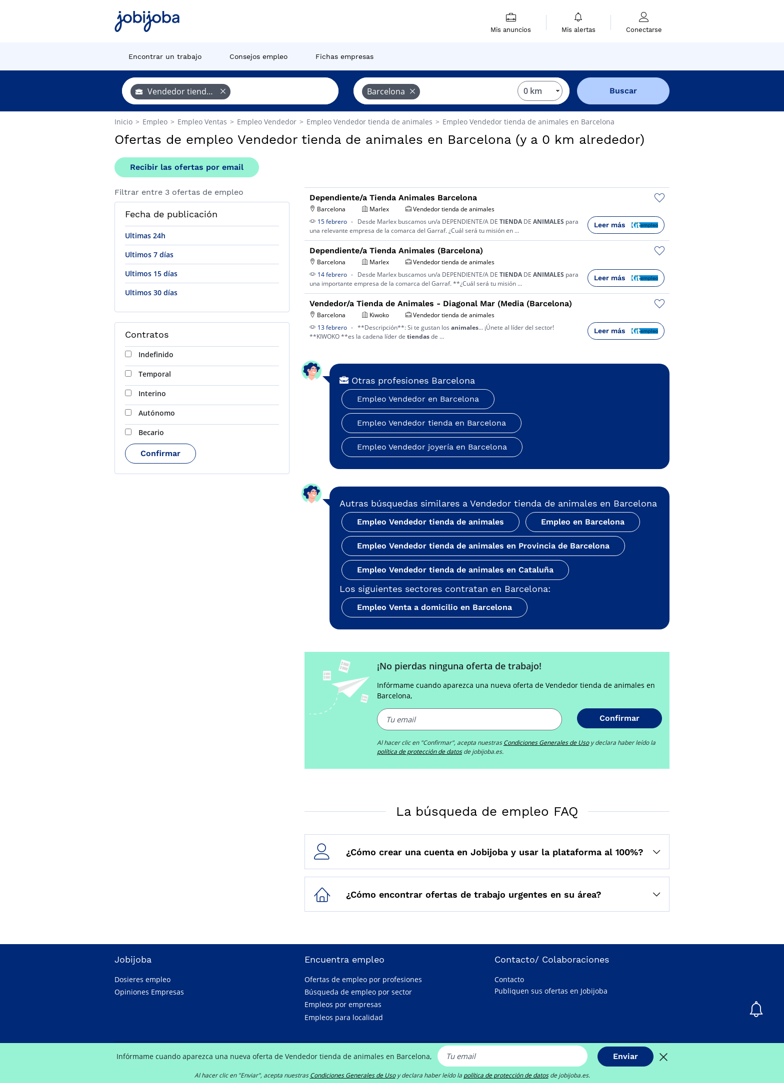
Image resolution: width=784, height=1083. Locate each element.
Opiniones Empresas (149, 992)
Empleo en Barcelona (582, 522)
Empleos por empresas (343, 1004)
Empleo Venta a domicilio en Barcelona (434, 607)
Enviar (625, 1056)
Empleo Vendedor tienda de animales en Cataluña (455, 569)
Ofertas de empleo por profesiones (363, 979)
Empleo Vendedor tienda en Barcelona (431, 423)
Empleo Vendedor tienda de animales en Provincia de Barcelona (483, 545)
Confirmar (160, 453)
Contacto (509, 979)
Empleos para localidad (343, 1017)
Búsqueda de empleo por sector (358, 992)
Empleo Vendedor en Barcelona (418, 399)
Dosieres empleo (142, 979)
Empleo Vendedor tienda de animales (430, 522)
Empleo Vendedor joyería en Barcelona (432, 447)
